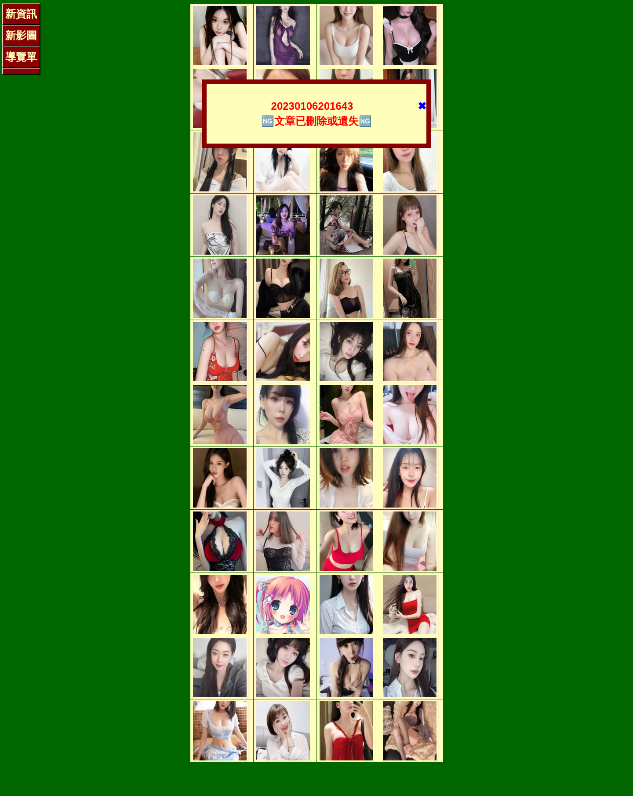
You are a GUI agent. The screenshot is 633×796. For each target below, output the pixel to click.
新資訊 (21, 14)
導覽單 (21, 57)
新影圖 (21, 35)
